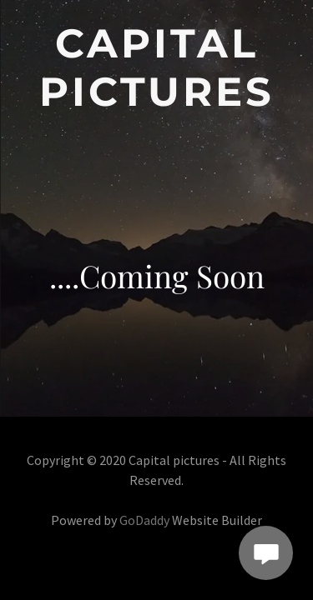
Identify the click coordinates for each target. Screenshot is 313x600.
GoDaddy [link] (144, 520)
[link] (156, 68)
